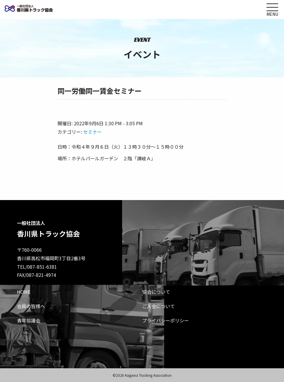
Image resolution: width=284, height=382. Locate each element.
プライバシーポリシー (165, 320)
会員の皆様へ (31, 306)
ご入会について (158, 306)
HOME (23, 291)
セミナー (92, 131)
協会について (156, 291)
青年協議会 (28, 320)
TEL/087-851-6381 (37, 266)
